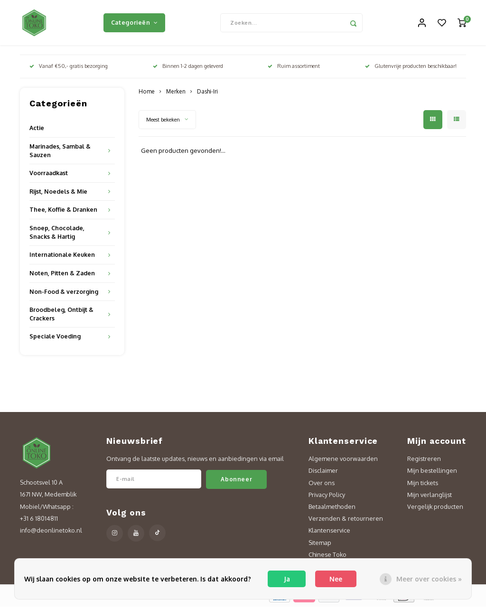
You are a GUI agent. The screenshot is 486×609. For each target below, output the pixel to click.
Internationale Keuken (62, 257)
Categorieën (134, 23)
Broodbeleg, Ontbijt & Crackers (61, 316)
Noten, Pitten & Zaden (62, 275)
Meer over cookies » (429, 579)
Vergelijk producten (435, 509)
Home (147, 93)
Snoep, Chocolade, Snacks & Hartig (56, 234)
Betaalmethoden (331, 509)
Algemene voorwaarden (343, 461)
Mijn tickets (422, 484)
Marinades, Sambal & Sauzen (60, 153)
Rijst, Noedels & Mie (58, 193)
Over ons (321, 484)
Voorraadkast (48, 175)
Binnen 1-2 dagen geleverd (188, 68)
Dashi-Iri (207, 93)
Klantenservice (329, 532)
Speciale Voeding (55, 338)
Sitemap (319, 544)
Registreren (424, 461)
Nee (335, 579)
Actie (36, 130)
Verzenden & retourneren (345, 521)
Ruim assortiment (294, 68)
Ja (287, 579)
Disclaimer (323, 473)
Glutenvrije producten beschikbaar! (411, 68)
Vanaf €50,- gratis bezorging (68, 68)
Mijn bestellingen (432, 473)
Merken (176, 93)
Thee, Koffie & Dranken (63, 211)
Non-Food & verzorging (63, 293)
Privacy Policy (326, 496)
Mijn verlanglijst (429, 496)
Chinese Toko (327, 557)
